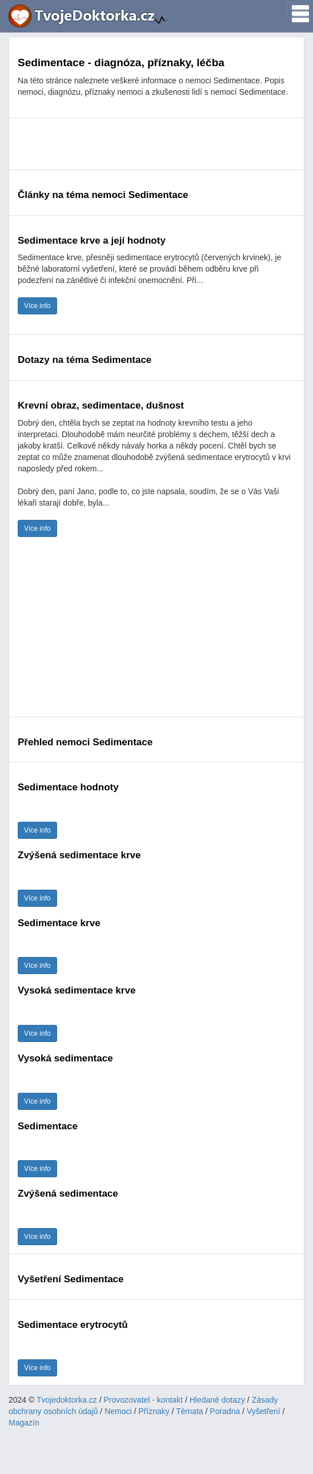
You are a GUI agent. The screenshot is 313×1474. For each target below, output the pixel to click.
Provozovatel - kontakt (143, 1399)
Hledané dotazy (217, 1399)
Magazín (24, 1422)
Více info (37, 306)
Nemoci (118, 1411)
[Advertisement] (156, 144)
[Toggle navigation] (297, 10)
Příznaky (153, 1411)
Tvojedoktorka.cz (67, 1399)
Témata (189, 1411)
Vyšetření (263, 1411)
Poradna (225, 1411)
